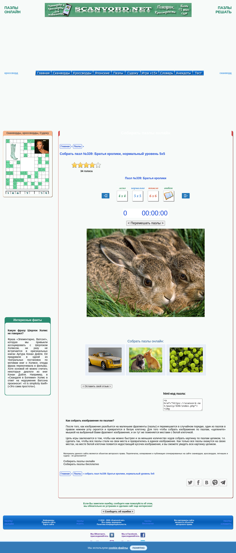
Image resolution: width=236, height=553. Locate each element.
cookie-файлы (118, 547)
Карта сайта (48, 526)
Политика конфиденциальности (111, 526)
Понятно (138, 548)
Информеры (48, 522)
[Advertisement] (118, 43)
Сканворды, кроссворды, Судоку (27, 133)
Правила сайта (48, 524)
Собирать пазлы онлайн (79, 463)
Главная (65, 146)
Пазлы (77, 146)
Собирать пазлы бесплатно (81, 466)
